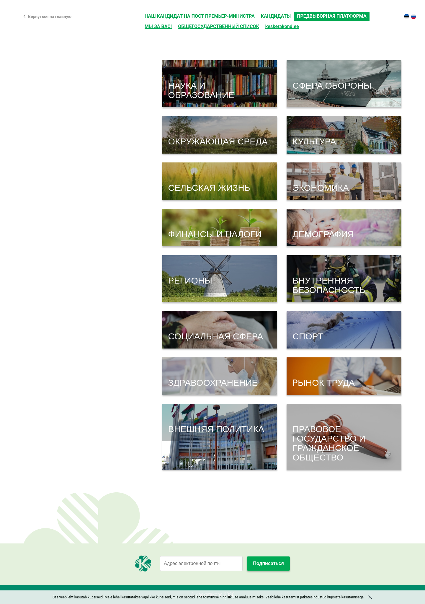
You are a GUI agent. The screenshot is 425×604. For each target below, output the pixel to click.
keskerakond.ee (282, 26)
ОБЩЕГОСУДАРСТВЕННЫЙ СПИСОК (218, 26)
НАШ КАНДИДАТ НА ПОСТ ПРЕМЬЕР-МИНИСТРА (200, 16)
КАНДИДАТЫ (276, 16)
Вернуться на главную (49, 16)
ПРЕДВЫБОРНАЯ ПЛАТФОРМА (331, 16)
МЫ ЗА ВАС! (158, 26)
